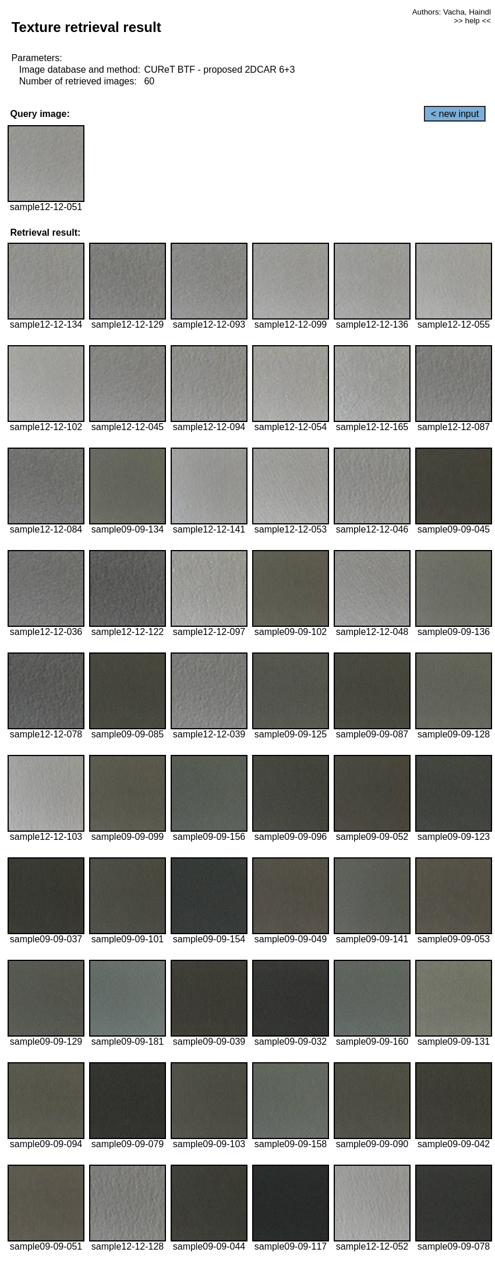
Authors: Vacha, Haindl (451, 12)
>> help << (472, 20)
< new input (455, 114)
